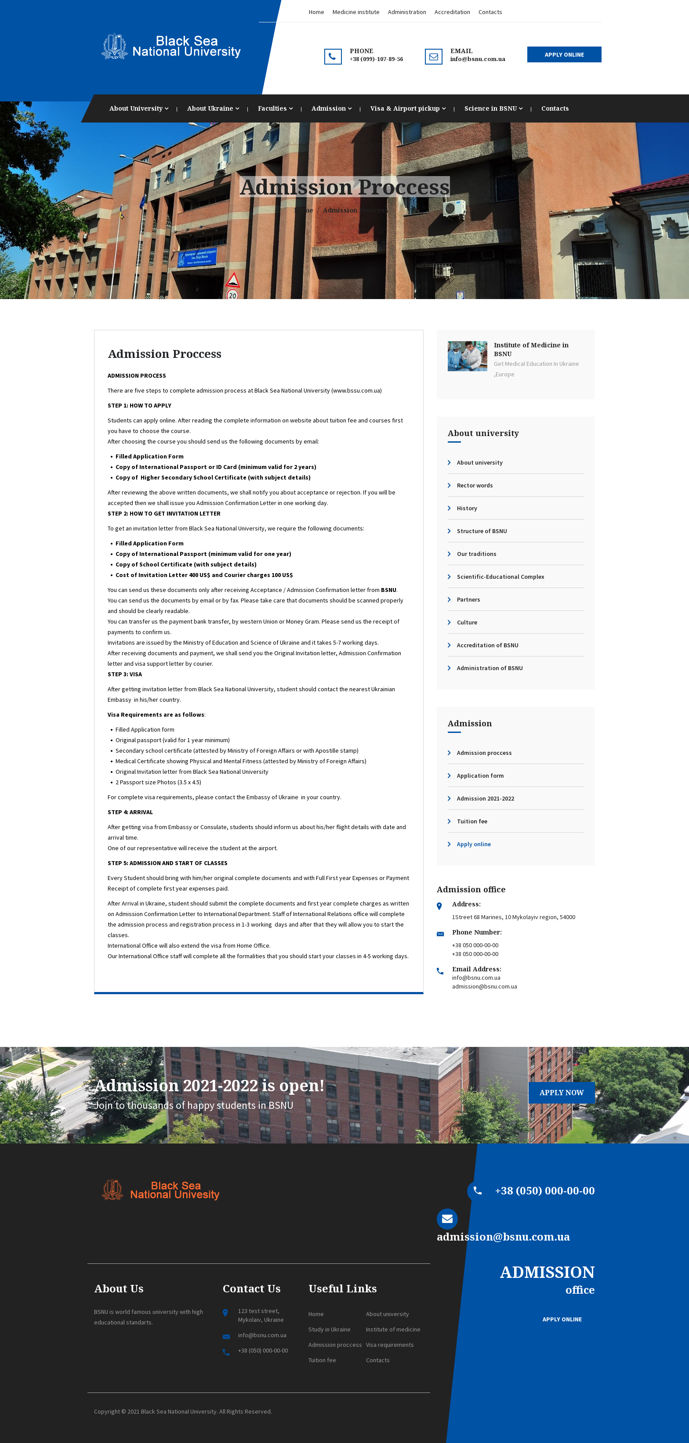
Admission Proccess (164, 353)
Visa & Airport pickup (408, 108)
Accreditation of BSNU (488, 645)
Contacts (490, 12)
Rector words (475, 485)
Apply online (474, 844)
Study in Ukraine (329, 1329)
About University (138, 108)
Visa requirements (390, 1345)
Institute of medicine (393, 1329)
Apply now (561, 1092)
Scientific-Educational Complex (500, 577)
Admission (332, 108)
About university (480, 462)
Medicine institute (356, 12)
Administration (407, 12)
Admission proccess (484, 753)
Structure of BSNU (482, 531)
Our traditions (477, 554)
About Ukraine (213, 108)
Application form (480, 775)
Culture (467, 622)
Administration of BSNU (490, 668)
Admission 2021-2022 (485, 798)
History (467, 508)
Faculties (275, 108)
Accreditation (452, 12)
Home (316, 12)
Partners (468, 599)
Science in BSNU (493, 108)
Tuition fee (472, 821)
